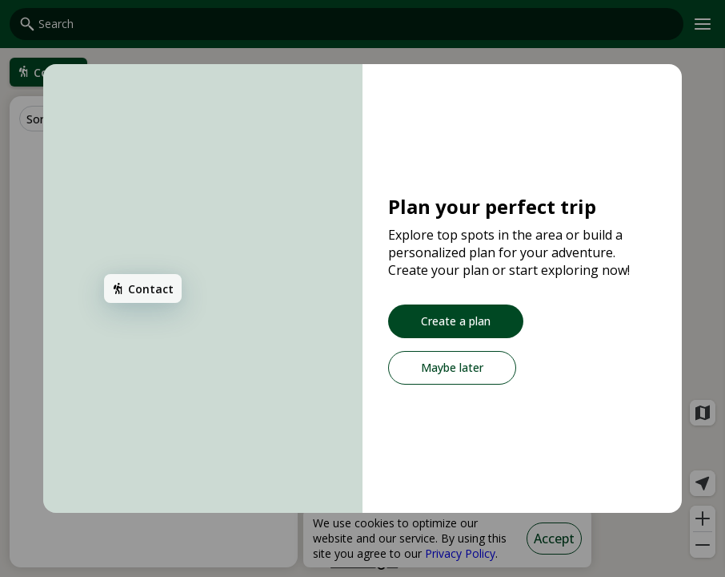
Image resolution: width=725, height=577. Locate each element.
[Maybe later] (452, 368)
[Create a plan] (455, 321)
